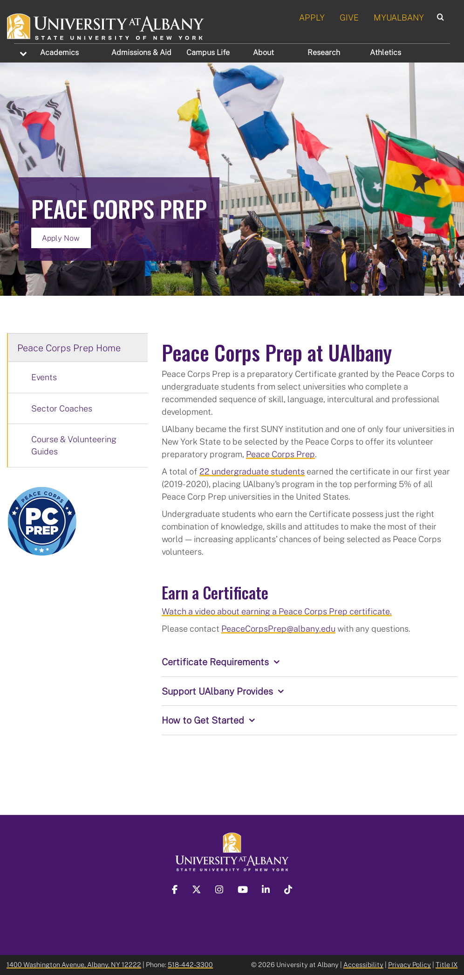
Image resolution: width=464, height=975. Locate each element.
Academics (59, 52)
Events (44, 377)
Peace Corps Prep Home (69, 347)
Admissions (141, 52)
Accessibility (363, 964)
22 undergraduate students (252, 471)
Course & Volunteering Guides (73, 445)
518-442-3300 (190, 964)
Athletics (385, 52)
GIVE (349, 17)
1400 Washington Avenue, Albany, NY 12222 (74, 964)
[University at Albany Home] (106, 25)
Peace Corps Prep (280, 454)
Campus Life (208, 52)
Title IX (446, 964)
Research (323, 52)
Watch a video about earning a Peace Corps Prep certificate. (277, 611)
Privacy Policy (409, 964)
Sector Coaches (61, 408)
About (263, 52)
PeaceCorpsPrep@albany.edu (278, 628)
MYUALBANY (399, 17)
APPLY (312, 17)
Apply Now (61, 238)
